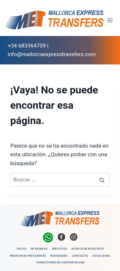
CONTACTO (80, 256)
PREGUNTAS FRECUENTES (28, 256)
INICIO (21, 249)
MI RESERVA (39, 249)
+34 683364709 (27, 45)
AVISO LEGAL (101, 256)
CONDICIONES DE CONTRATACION (60, 262)
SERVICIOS (59, 249)
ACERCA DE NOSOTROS (87, 249)
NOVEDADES (58, 256)
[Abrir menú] (110, 20)
